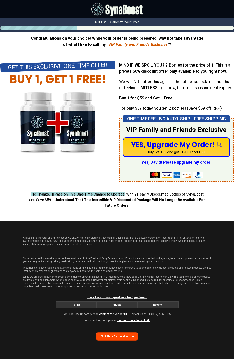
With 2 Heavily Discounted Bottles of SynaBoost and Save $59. (117, 199)
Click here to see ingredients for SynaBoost (117, 297)
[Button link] (176, 147)
